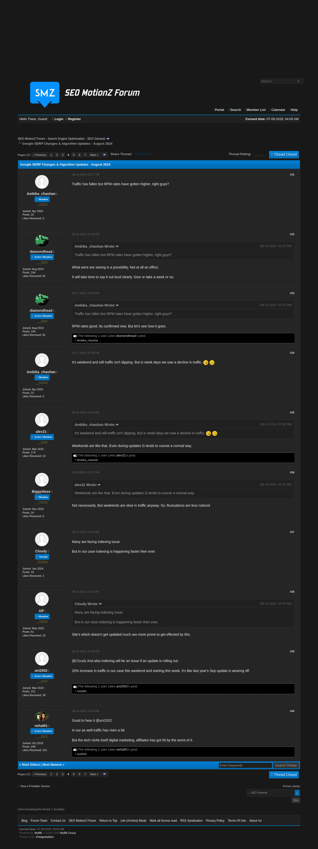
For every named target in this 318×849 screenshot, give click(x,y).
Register (73, 119)
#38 (292, 591)
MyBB (38, 832)
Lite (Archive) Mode (133, 820)
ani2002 (41, 670)
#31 (292, 174)
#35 (292, 412)
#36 (292, 472)
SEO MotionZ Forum (31, 138)
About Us (255, 820)
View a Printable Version (35, 786)
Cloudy (41, 551)
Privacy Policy (215, 820)
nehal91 (82, 691)
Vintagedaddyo (45, 836)
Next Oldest (31, 764)
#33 (292, 293)
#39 (292, 651)
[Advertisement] (159, 37)
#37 (292, 532)
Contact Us (58, 820)
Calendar (277, 110)
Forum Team (39, 820)
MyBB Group (68, 832)
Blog (24, 820)
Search (234, 110)
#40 (292, 711)
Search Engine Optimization (66, 138)
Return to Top (108, 820)
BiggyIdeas (41, 491)
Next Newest (52, 764)
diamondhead (41, 252)
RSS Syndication (191, 820)
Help (293, 110)
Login (57, 119)
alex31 (41, 432)
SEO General (96, 138)
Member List (255, 110)
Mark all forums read (163, 820)
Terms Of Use (237, 820)
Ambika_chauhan (41, 194)
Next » (94, 154)
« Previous (39, 154)
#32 (292, 234)
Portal (218, 110)
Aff (41, 611)
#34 (292, 352)
